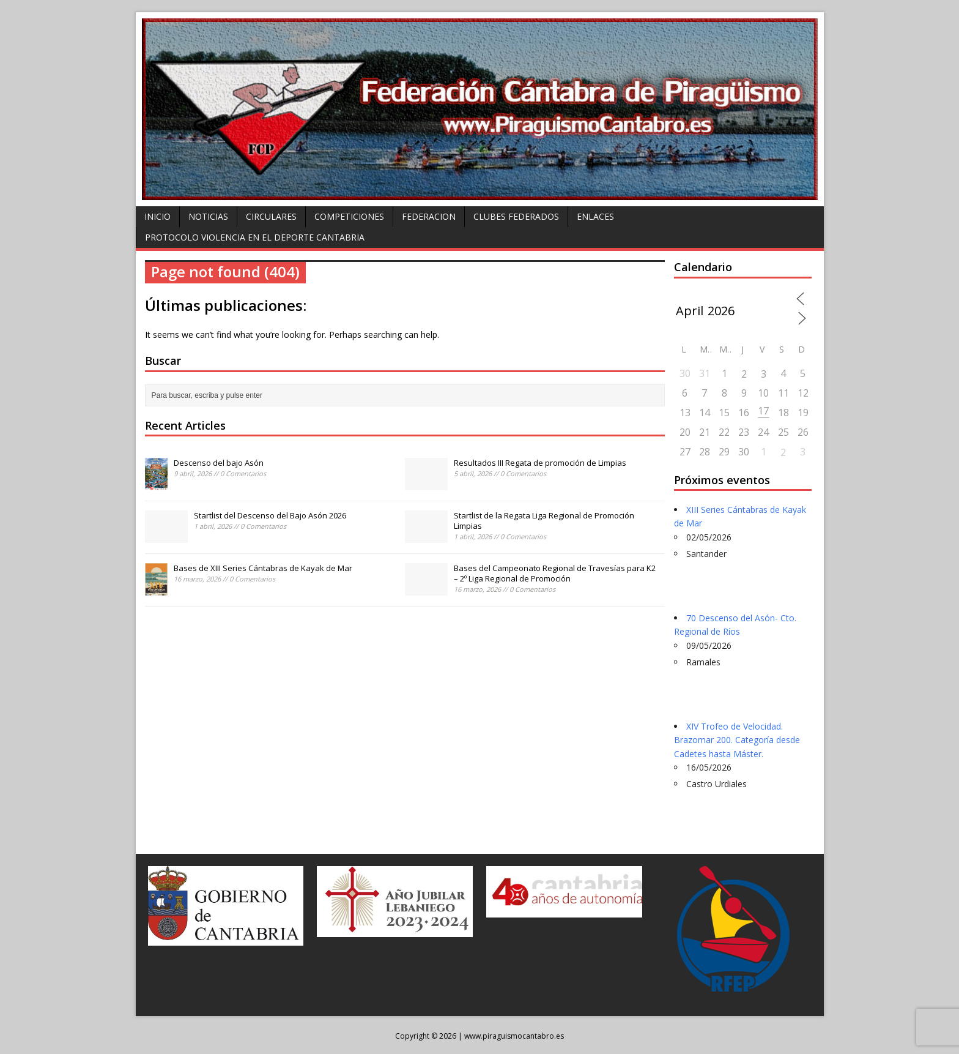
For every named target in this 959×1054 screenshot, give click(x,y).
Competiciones (349, 216)
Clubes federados (516, 216)
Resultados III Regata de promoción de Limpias (540, 462)
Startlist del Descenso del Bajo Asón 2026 (270, 515)
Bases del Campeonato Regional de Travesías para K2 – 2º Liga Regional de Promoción (555, 573)
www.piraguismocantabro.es (514, 1036)
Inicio (157, 216)
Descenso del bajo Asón (219, 462)
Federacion (429, 216)
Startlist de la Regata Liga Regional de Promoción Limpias (544, 520)
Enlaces (595, 216)
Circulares (271, 216)
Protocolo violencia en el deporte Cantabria (255, 237)
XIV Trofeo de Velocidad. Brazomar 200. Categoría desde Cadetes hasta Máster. (737, 740)
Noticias (208, 216)
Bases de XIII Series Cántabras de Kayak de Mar (263, 568)
